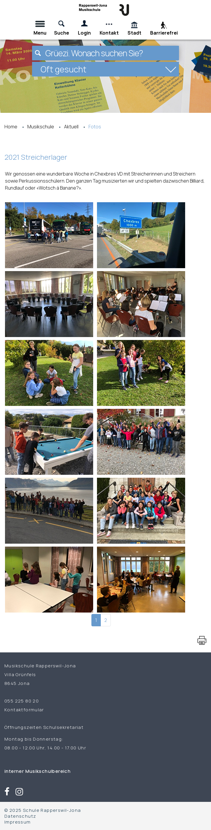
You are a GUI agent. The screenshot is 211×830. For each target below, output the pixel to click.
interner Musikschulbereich (37, 771)
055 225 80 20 (21, 701)
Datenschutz (20, 816)
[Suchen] (38, 53)
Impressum (17, 822)
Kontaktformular (24, 709)
